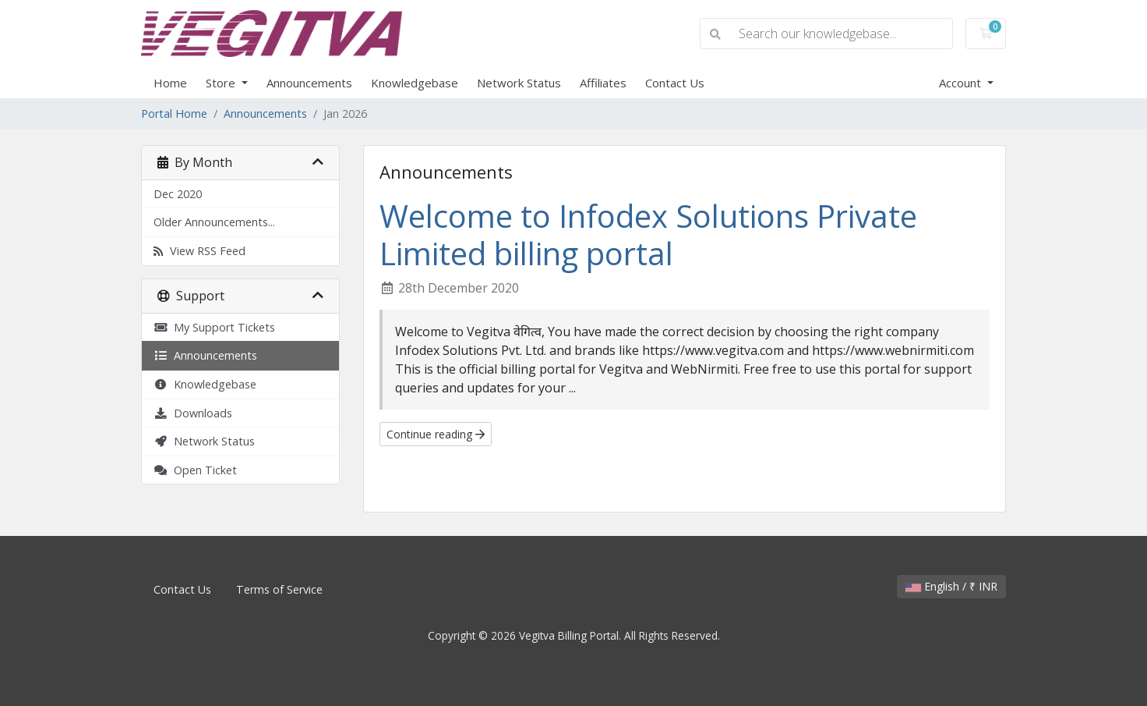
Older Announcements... (214, 222)
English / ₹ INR (951, 586)
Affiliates (603, 82)
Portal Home (174, 113)
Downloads (193, 413)
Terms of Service (279, 589)
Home (170, 82)
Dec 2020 (178, 193)
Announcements (309, 82)
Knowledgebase (414, 82)
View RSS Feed (199, 250)
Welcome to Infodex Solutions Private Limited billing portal (648, 234)
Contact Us (674, 82)
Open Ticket (195, 470)
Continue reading (435, 434)
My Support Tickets (214, 327)
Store (222, 82)
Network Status (519, 82)
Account (961, 82)
